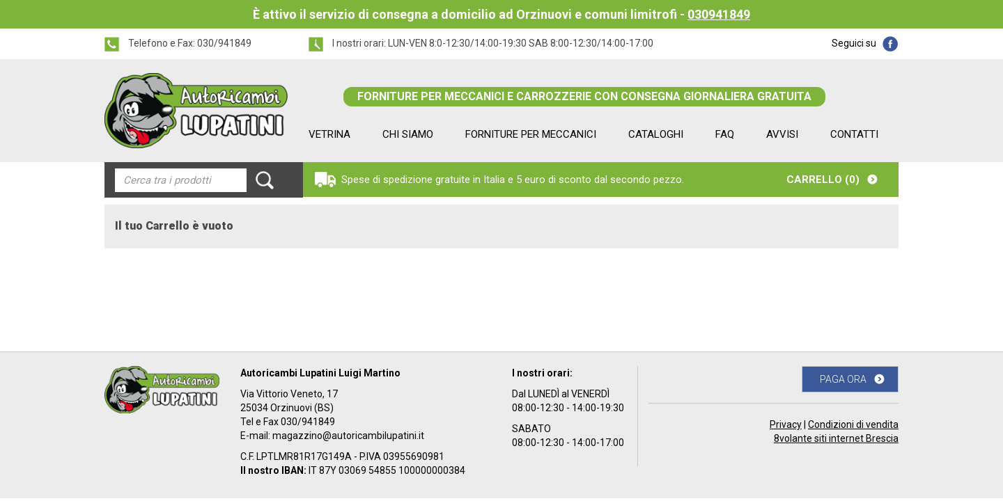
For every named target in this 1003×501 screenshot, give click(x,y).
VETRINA (329, 134)
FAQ (724, 134)
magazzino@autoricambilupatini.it (348, 435)
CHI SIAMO (407, 134)
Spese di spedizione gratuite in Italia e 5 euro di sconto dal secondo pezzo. (512, 179)
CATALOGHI (655, 134)
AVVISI (782, 134)
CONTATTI (854, 134)
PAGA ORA (843, 379)
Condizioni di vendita (853, 424)
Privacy (786, 424)
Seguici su (854, 43)
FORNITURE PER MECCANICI (530, 134)
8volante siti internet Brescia (836, 438)
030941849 (718, 14)
